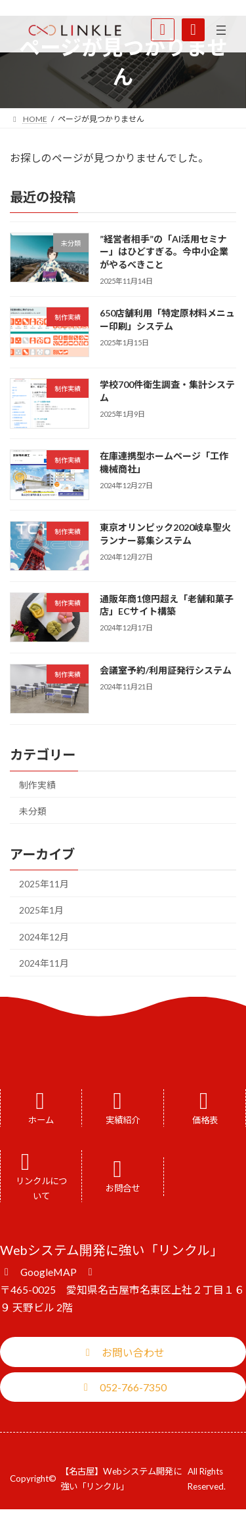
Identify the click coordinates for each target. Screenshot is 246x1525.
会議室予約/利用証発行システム (166, 670)
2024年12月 (44, 936)
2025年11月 (44, 883)
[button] (48, 1271)
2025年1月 (41, 910)
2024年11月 (44, 963)
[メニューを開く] (221, 30)
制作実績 (37, 784)
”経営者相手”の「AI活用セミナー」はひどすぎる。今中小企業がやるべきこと (164, 251)
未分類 (33, 811)
